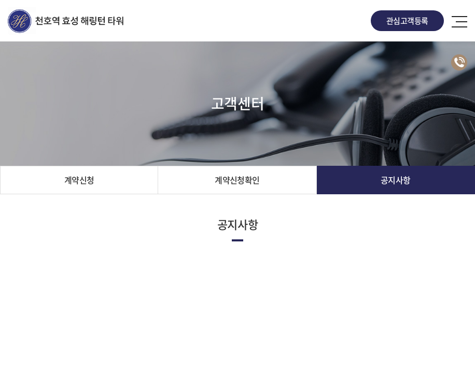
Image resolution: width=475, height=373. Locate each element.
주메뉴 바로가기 (0, 0)
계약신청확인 (237, 180)
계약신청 (79, 180)
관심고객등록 (407, 20)
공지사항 (396, 180)
